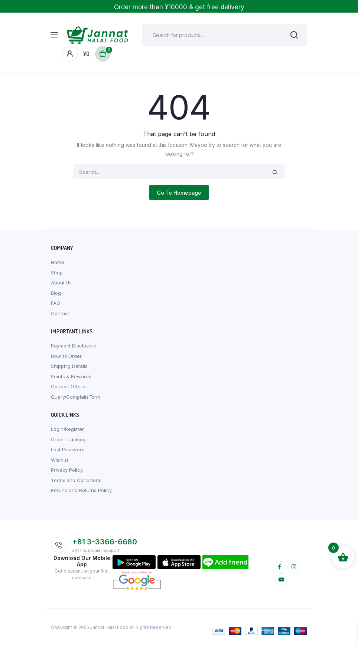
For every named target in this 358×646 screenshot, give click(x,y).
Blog (56, 293)
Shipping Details (69, 366)
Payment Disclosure (73, 346)
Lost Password (68, 449)
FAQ (55, 303)
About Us (61, 283)
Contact (60, 313)
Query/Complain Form (75, 397)
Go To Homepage (179, 192)
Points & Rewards (71, 376)
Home (57, 262)
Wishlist (59, 460)
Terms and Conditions (76, 480)
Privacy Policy (67, 470)
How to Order (66, 356)
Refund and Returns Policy (81, 490)
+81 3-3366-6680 (104, 541)
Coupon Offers (68, 386)
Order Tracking (68, 439)
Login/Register (67, 429)
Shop (57, 273)
